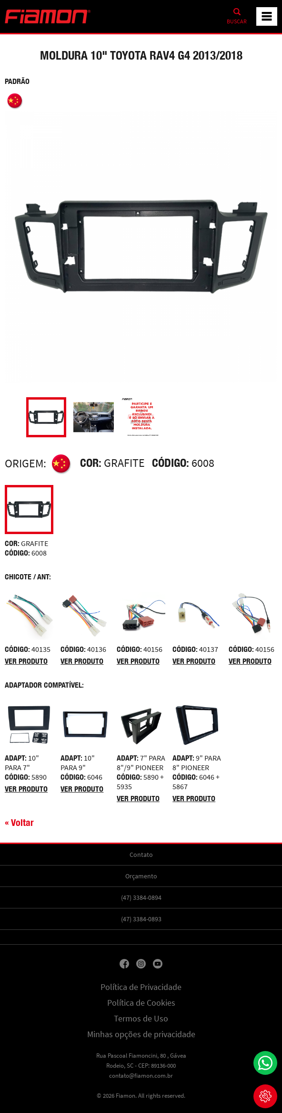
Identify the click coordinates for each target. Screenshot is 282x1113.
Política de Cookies (141, 1003)
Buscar (237, 21)
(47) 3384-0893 (141, 919)
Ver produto (26, 661)
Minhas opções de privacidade (141, 1034)
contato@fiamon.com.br (141, 1076)
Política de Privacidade (141, 987)
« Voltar (19, 822)
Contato (141, 854)
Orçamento (141, 876)
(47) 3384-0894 (141, 897)
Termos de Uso (141, 1018)
